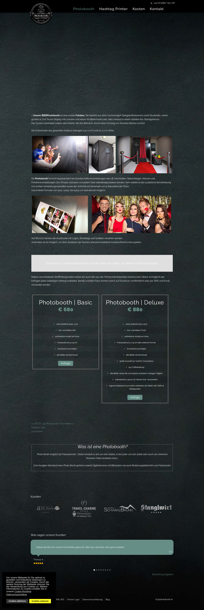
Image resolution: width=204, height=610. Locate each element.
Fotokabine (37, 431)
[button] (94, 570)
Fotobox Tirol (38, 427)
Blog (108, 599)
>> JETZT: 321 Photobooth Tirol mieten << (52, 423)
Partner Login (73, 599)
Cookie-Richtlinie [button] (23, 591)
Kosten (147, 9)
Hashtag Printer (122, 9)
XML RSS (60, 599)
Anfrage (65, 363)
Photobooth (92, 9)
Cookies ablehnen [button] (17, 601)
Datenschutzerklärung (92, 599)
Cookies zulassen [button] (40, 601)
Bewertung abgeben (162, 574)
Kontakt (165, 9)
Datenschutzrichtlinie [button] (16, 594)
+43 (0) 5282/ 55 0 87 (164, 3)
